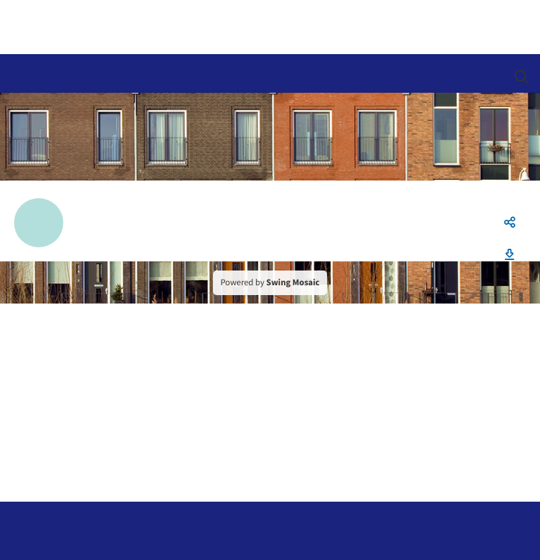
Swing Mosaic (293, 282)
